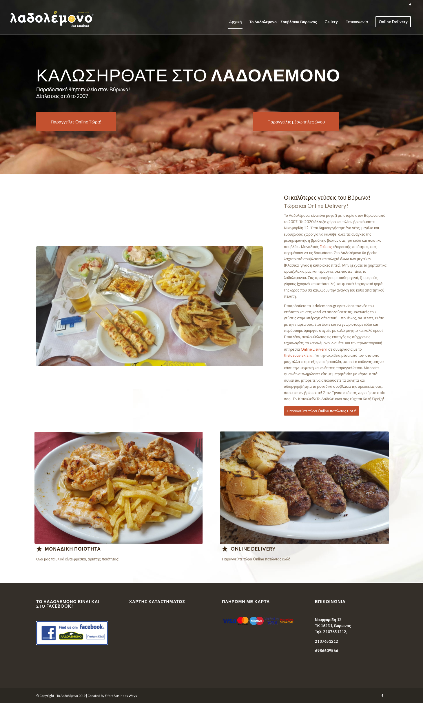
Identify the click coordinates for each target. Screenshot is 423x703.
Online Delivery (253, 548)
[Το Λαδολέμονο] (64, 21)
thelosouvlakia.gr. (298, 355)
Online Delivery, (314, 349)
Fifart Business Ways (121, 695)
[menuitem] (235, 21)
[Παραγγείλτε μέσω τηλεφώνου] (296, 121)
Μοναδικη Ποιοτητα (73, 548)
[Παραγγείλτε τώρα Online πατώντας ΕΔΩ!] (321, 411)
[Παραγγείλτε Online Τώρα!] (76, 121)
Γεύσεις (326, 246)
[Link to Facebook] (410, 4)
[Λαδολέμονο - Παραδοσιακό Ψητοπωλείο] (118, 488)
